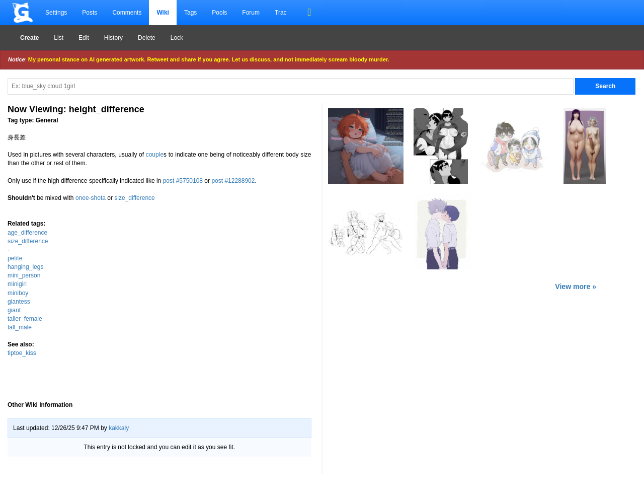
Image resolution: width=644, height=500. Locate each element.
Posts (89, 12)
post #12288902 (233, 180)
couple (155, 154)
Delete (146, 37)
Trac (281, 12)
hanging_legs (25, 266)
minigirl (17, 284)
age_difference (27, 232)
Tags (190, 12)
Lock (177, 37)
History (113, 37)
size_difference (134, 197)
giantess (19, 301)
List (58, 37)
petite (15, 258)
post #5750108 (183, 180)
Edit (83, 37)
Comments (126, 12)
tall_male (20, 327)
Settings (56, 12)
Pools (219, 12)
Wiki (162, 12)
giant (14, 310)
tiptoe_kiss (22, 352)
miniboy (18, 293)
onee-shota (90, 197)
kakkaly (119, 428)
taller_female (25, 318)
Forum (251, 12)
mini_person (24, 275)
